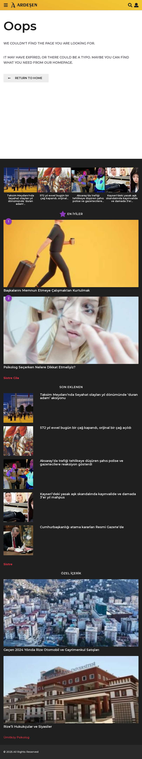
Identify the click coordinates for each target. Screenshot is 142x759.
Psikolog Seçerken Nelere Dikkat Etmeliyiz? (39, 367)
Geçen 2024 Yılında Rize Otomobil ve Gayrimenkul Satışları (51, 650)
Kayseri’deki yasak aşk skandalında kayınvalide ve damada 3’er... (122, 198)
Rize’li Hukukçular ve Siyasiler (28, 727)
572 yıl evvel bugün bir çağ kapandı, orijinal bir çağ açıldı (85, 428)
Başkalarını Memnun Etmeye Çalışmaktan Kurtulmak (47, 290)
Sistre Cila (11, 378)
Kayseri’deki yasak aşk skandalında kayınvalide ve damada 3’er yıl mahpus (88, 495)
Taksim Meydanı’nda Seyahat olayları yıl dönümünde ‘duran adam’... (20, 199)
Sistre (8, 564)
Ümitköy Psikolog (16, 737)
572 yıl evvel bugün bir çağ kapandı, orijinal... (54, 197)
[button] (6, 5)
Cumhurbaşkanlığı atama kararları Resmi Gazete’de (82, 527)
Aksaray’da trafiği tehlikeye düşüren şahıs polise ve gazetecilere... (88, 198)
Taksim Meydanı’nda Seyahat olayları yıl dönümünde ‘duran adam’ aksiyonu (89, 396)
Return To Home (25, 78)
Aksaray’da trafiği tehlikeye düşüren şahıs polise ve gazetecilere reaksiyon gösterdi (81, 462)
